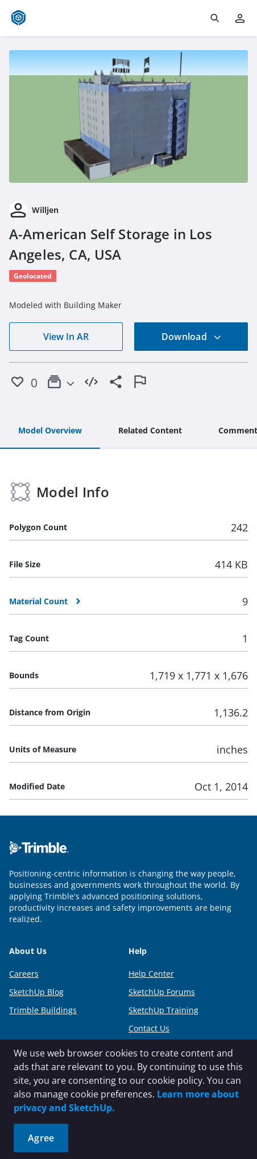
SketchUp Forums (161, 991)
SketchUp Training (163, 1010)
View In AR (66, 336)
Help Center (151, 973)
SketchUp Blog (36, 991)
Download (191, 336)
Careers (24, 973)
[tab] (50, 431)
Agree (41, 1138)
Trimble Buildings (43, 1010)
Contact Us (148, 1028)
